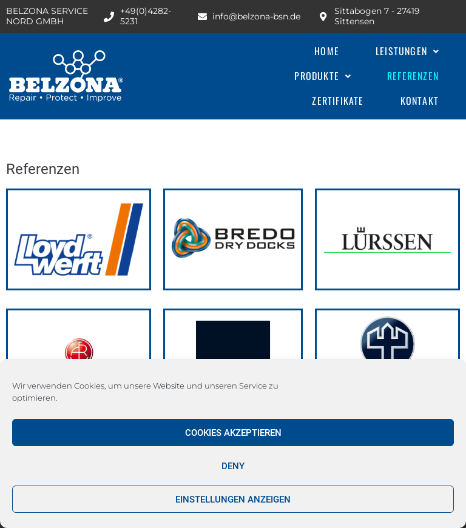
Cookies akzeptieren (233, 432)
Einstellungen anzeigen (233, 499)
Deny (233, 466)
